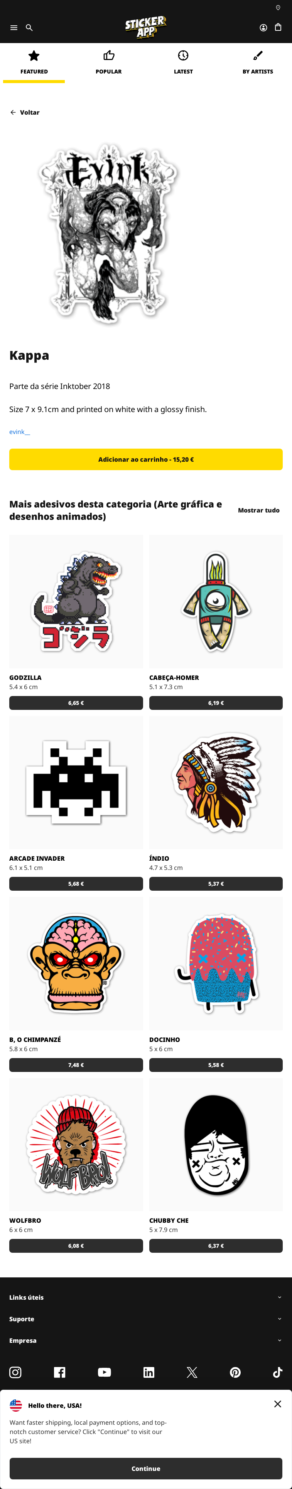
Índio (159, 858)
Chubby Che (169, 1220)
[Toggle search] (27, 27)
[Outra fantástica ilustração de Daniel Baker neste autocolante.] (76, 1145)
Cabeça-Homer (174, 677)
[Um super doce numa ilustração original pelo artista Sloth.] (216, 963)
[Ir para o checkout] (278, 27)
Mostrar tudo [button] (259, 510)
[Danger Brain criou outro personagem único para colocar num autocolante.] (216, 601)
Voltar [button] (24, 112)
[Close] (278, 1404)
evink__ (19, 431)
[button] (146, 459)
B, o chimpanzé (35, 1039)
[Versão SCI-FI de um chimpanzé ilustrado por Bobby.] (76, 963)
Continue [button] (146, 1468)
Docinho (164, 1039)
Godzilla (25, 677)
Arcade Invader (37, 858)
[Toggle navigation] (14, 27)
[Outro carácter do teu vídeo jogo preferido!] (76, 783)
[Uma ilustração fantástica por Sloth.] (216, 1145)
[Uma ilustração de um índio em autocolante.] (216, 783)
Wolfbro (25, 1220)
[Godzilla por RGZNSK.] (76, 601)
